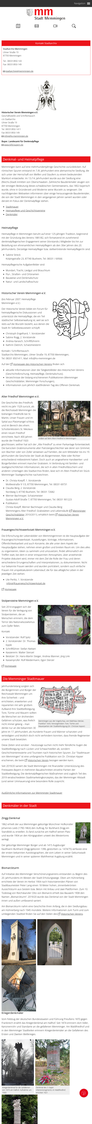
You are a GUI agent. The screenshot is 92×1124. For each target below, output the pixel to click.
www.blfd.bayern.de (13, 144)
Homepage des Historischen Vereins (32, 364)
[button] (46, 43)
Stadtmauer (12, 206)
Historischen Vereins (72, 913)
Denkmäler (12, 214)
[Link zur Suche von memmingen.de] (74, 26)
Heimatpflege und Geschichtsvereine (25, 210)
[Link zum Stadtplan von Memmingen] (18, 26)
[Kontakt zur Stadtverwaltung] (37, 26)
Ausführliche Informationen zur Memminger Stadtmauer (32, 792)
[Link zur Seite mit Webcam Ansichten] (55, 26)
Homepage (10, 589)
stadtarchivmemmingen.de (19, 71)
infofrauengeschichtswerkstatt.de (25, 583)
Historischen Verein (38, 760)
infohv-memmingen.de (16, 136)
